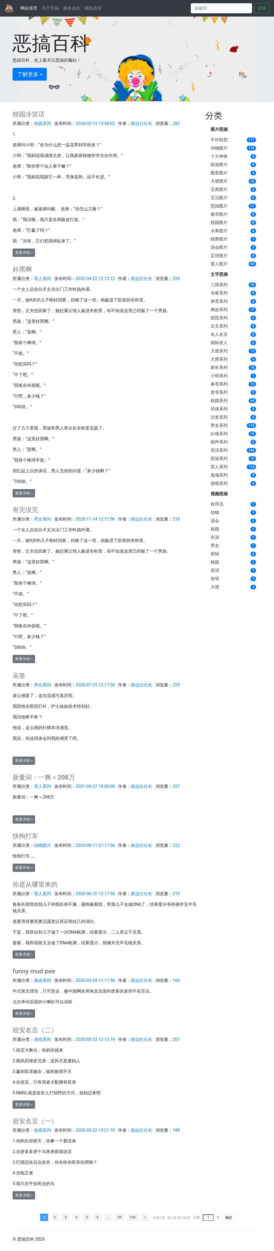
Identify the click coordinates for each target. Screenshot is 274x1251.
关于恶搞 (50, 8)
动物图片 (219, 148)
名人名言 (219, 334)
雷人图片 (219, 263)
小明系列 (219, 375)
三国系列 (219, 284)
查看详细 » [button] (24, 252)
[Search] (221, 8)
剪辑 (215, 553)
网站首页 (28, 8)
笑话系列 (219, 450)
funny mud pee (34, 971)
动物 (215, 512)
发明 (215, 578)
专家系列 (219, 293)
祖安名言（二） (35, 1030)
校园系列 (219, 400)
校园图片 (219, 222)
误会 (215, 520)
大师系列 (219, 359)
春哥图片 (219, 214)
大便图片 (219, 181)
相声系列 (219, 441)
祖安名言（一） (35, 1121)
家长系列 (219, 367)
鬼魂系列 (219, 475)
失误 (215, 537)
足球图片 (219, 255)
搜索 (262, 8)
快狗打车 (25, 836)
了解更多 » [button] (29, 74)
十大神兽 (219, 156)
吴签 (19, 675)
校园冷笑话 (29, 114)
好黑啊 (22, 269)
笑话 (215, 570)
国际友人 (219, 342)
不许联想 (219, 139)
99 (120, 1217)
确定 (228, 1217)
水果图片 (219, 230)
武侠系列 (219, 408)
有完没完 (25, 510)
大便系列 (219, 350)
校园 (215, 529)
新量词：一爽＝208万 (44, 777)
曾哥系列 (219, 392)
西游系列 (219, 458)
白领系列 (219, 433)
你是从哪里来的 (35, 884)
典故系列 (219, 309)
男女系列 (219, 425)
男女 (215, 545)
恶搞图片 (219, 205)
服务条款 (71, 8)
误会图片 (219, 247)
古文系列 (219, 326)
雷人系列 (219, 466)
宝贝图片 (219, 197)
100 (133, 1217)
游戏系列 (219, 483)
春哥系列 (219, 384)
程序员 (217, 504)
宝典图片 (219, 189)
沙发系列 (219, 417)
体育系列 (219, 301)
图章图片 (219, 172)
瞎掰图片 (219, 239)
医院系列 (219, 317)
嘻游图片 (219, 164)
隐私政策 (93, 8)
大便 (215, 586)
